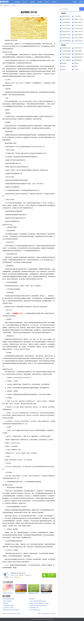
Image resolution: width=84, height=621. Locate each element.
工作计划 (12, 5)
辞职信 (63, 66)
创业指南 (40, 1)
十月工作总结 (77, 16)
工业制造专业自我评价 (9, 605)
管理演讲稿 (6, 603)
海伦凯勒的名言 (78, 60)
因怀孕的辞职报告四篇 (9, 598)
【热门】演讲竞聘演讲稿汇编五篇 (38, 601)
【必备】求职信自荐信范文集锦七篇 (38, 605)
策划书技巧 (32, 598)
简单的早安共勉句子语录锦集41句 (12, 609)
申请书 (63, 69)
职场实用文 (18, 1)
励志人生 (26, 1)
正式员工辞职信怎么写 (35, 609)
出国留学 (55, 1)
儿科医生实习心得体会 (9, 607)
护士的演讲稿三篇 (34, 607)
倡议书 (75, 66)
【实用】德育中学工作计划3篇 (47, 613)
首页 (1, 5)
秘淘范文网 (40, 619)
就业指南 (33, 1)
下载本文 (38, 15)
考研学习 (47, 1)
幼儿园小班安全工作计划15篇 (14, 613)
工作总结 (76, 69)
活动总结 (76, 63)
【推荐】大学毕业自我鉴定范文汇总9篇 (39, 603)
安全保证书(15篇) (66, 47)
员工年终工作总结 (66, 28)
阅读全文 (33, 15)
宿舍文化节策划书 (7, 601)
